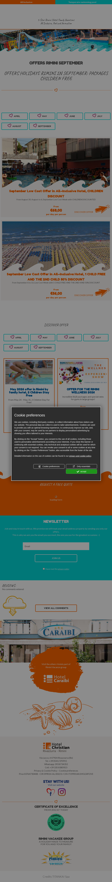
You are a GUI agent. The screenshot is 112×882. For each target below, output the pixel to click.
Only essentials (81, 466)
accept (81, 471)
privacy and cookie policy (80, 456)
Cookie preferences (49, 466)
